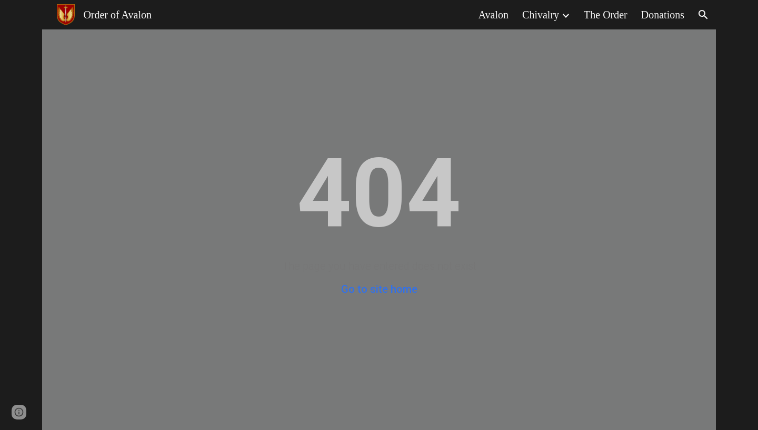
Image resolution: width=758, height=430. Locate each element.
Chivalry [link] (540, 15)
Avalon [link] (493, 15)
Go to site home (379, 289)
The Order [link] (605, 15)
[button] (703, 14)
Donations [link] (662, 15)
